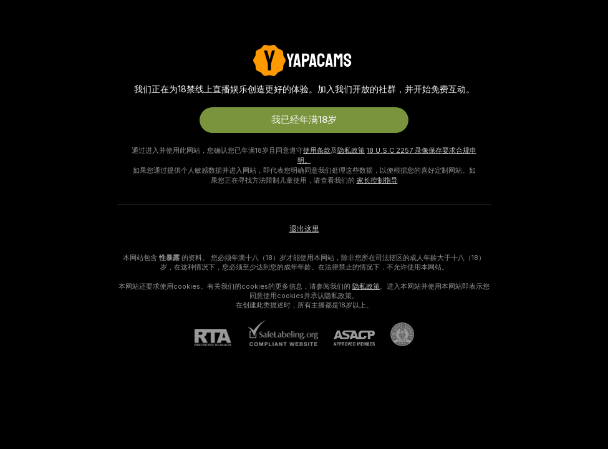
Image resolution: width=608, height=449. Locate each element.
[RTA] (221, 337)
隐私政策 (351, 150)
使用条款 (317, 150)
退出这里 (304, 228)
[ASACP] (346, 338)
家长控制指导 (377, 180)
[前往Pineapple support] (394, 334)
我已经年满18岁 (304, 119)
